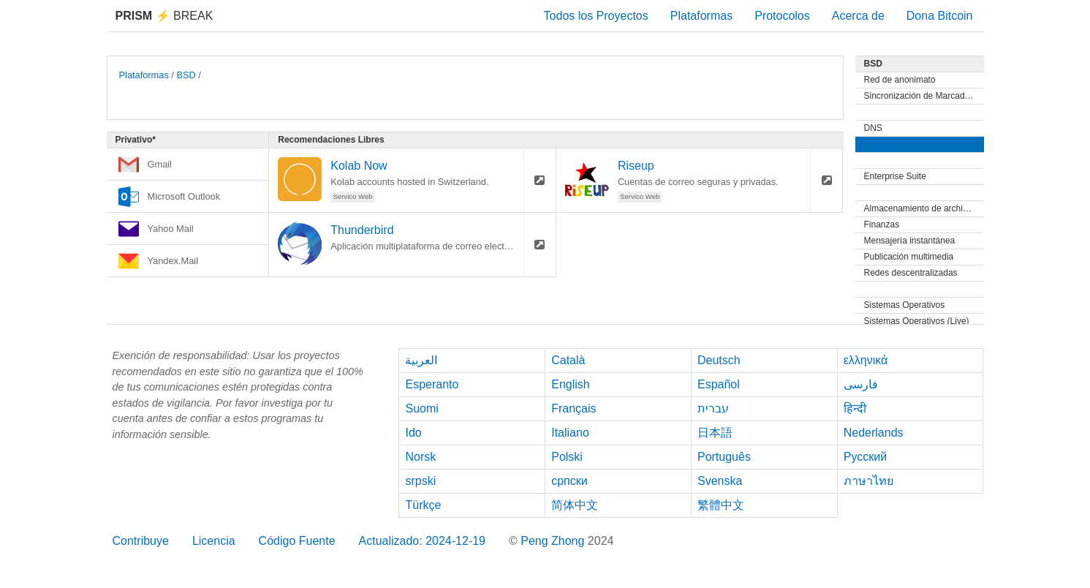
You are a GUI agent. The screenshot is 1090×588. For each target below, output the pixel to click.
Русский (865, 457)
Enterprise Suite (895, 176)
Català (568, 360)
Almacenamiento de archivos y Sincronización (924, 208)
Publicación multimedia (909, 257)
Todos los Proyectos (596, 16)
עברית (713, 408)
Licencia (213, 541)
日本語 (715, 432)
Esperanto (431, 384)
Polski (567, 457)
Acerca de (858, 16)
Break (164, 16)
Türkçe (423, 505)
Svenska (719, 481)
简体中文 (574, 505)
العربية (421, 360)
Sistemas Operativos (904, 305)
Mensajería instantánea (909, 240)
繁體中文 (720, 505)
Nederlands (874, 432)
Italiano (570, 432)
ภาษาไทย (868, 481)
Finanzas (882, 224)
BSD (185, 74)
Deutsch (719, 360)
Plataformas (701, 16)
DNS (873, 128)
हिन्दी (855, 408)
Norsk (420, 457)
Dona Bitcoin (940, 16)
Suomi (421, 408)
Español (718, 384)
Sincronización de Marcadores (923, 96)
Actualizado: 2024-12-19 (422, 541)
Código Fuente (297, 541)
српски (569, 481)
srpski (420, 481)
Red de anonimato (900, 80)
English (570, 384)
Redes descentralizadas (911, 273)
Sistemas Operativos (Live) (916, 321)
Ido (413, 432)
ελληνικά (866, 360)
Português (724, 457)
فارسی (861, 384)
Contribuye (141, 541)
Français (573, 408)
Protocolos (782, 16)
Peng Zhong (554, 541)
